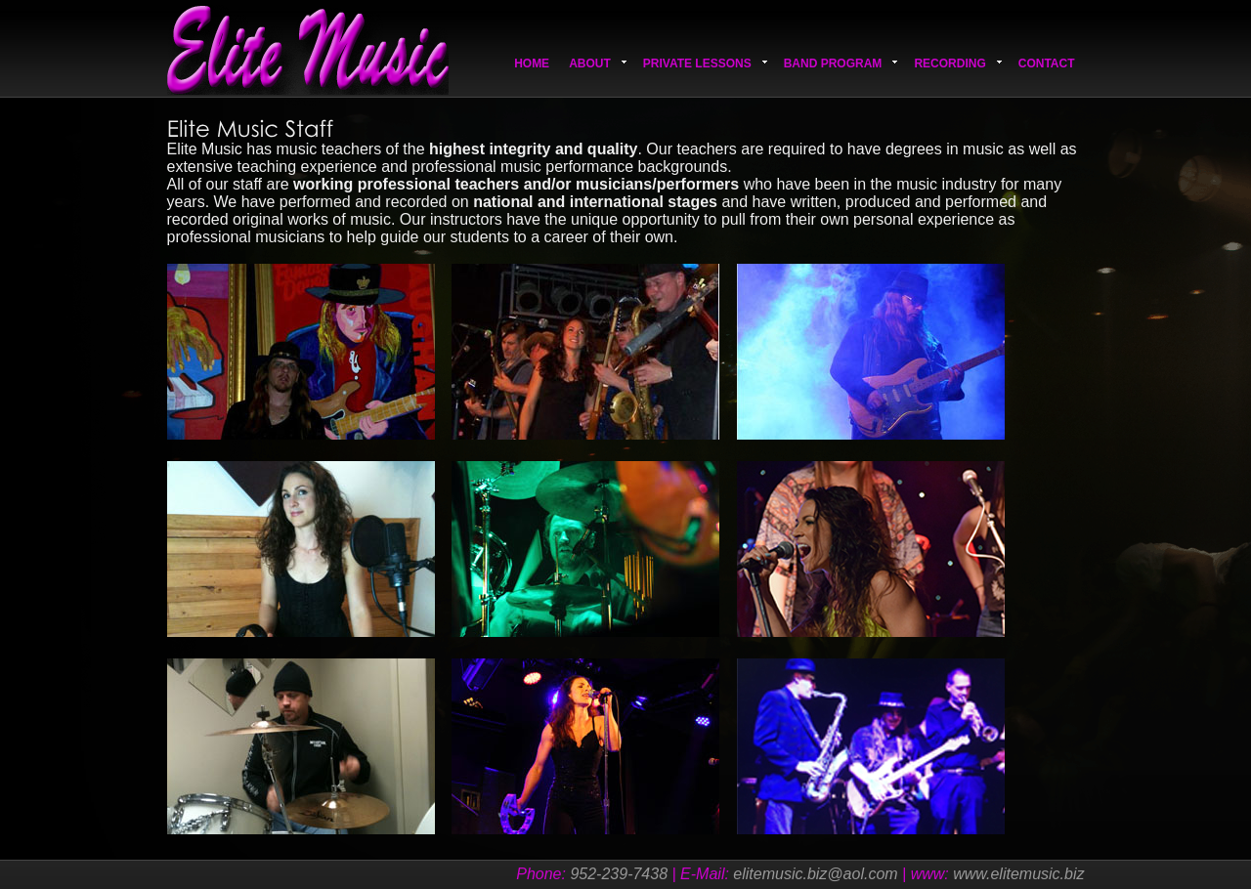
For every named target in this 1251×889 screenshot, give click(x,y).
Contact (1046, 63)
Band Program (841, 63)
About (597, 63)
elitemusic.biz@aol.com (815, 874)
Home (531, 63)
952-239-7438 (619, 874)
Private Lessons (705, 63)
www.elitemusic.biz (1018, 874)
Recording (957, 63)
